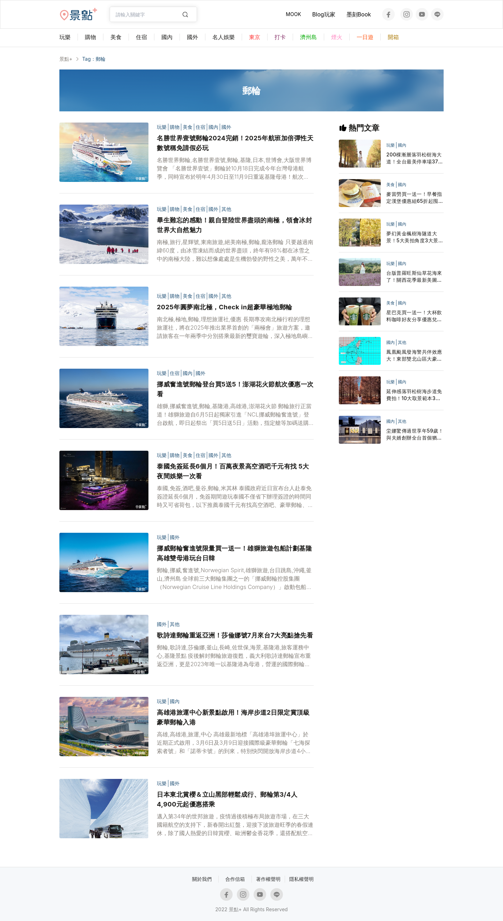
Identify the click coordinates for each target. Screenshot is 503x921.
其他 (226, 209)
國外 (226, 127)
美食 (187, 127)
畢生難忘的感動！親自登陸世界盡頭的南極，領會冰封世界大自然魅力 (234, 225)
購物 (175, 127)
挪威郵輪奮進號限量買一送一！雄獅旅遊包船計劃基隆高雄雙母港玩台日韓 (234, 553)
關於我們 (202, 879)
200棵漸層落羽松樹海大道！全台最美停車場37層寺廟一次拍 (414, 158)
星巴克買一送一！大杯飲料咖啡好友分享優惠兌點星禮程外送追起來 (414, 316)
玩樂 (162, 127)
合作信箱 (235, 879)
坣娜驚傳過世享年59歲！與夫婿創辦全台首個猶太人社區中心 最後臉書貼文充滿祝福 (415, 434)
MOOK (293, 14)
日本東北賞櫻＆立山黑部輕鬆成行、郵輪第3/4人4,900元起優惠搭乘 (227, 799)
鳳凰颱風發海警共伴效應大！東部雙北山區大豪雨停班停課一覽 (414, 355)
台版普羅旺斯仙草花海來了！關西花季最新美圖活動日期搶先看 (414, 276)
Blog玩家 (323, 14)
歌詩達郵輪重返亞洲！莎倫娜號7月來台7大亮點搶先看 (235, 635)
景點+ (65, 59)
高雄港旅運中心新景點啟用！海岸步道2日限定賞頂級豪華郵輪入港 (233, 717)
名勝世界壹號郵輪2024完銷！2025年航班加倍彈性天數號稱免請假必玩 (235, 143)
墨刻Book (359, 14)
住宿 (200, 127)
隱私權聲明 (301, 879)
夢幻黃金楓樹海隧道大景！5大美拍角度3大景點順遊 (414, 237)
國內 (213, 127)
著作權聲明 (268, 879)
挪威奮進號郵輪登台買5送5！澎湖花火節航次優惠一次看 (235, 389)
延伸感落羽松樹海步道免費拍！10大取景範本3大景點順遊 (414, 395)
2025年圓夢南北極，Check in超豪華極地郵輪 (224, 307)
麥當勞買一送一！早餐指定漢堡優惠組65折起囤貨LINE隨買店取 (414, 198)
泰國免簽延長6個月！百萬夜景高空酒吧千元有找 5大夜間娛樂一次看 (233, 471)
